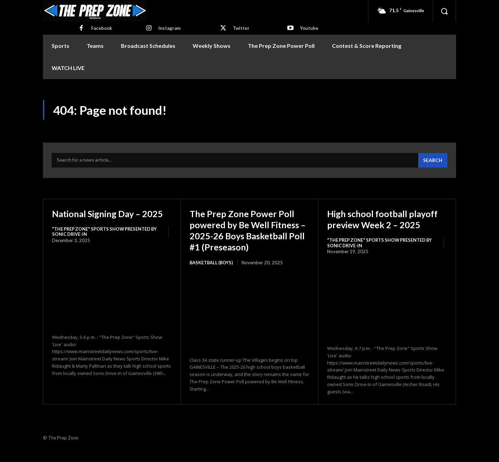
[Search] (432, 161)
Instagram (169, 28)
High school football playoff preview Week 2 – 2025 (383, 225)
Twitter (241, 28)
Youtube (309, 28)
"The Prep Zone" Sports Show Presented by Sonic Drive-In (106, 243)
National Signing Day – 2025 (101, 219)
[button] (444, 11)
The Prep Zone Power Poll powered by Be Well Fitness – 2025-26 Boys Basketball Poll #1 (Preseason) (247, 236)
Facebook (101, 28)
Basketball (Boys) (212, 274)
